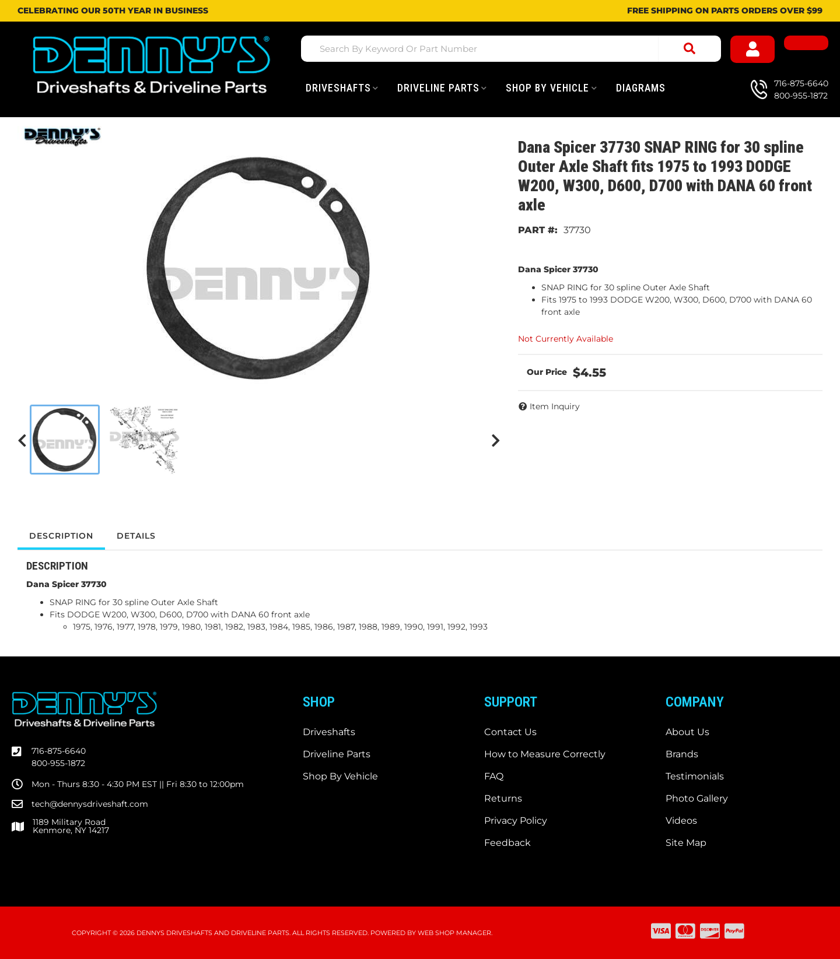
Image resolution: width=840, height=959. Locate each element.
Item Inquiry (555, 406)
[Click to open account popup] (752, 49)
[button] (511, 49)
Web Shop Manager (454, 933)
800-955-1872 (58, 763)
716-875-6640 (59, 751)
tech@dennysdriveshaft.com (90, 804)
